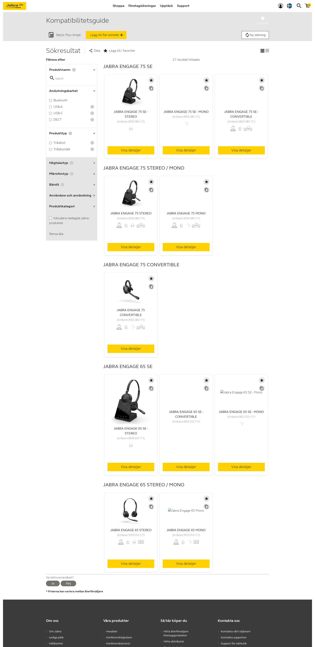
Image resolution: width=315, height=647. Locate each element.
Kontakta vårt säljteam (236, 631)
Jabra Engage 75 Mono (186, 213)
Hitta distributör (174, 641)
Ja (52, 583)
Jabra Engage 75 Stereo (130, 213)
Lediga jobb (56, 637)
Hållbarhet (56, 643)
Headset (111, 631)
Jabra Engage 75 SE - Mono (186, 112)
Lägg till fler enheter (107, 35)
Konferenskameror (118, 643)
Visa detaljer (131, 150)
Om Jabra (55, 631)
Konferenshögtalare (119, 637)
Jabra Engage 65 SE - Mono (241, 412)
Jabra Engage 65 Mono (186, 530)
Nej (68, 583)
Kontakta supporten (233, 637)
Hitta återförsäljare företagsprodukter (176, 633)
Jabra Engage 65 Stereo (130, 530)
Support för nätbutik (234, 643)
